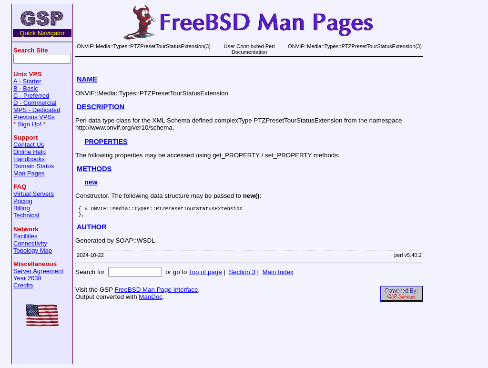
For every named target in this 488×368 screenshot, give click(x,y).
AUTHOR (92, 230)
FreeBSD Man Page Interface (156, 292)
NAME (87, 79)
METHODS (94, 169)
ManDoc (151, 299)
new (90, 182)
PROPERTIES (105, 141)
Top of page (205, 274)
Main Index (277, 274)
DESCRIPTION (100, 107)
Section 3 (242, 274)
